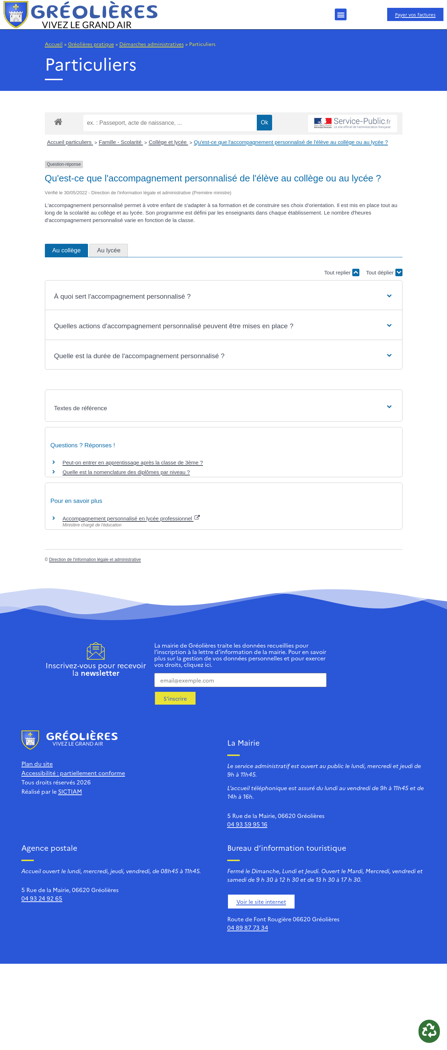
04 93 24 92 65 (41, 898)
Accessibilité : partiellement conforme (73, 773)
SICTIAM (70, 791)
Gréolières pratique (91, 44)
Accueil (54, 44)
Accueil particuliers (70, 142)
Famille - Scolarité (121, 142)
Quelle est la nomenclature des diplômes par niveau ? (126, 472)
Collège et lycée (168, 142)
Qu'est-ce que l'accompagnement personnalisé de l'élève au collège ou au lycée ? (291, 142)
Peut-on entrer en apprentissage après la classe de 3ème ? (133, 462)
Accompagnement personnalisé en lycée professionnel (131, 518)
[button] (341, 14)
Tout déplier (384, 272)
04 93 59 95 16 (247, 824)
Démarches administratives (151, 44)
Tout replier (341, 272)
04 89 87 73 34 (247, 927)
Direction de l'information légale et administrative (95, 559)
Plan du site (37, 763)
